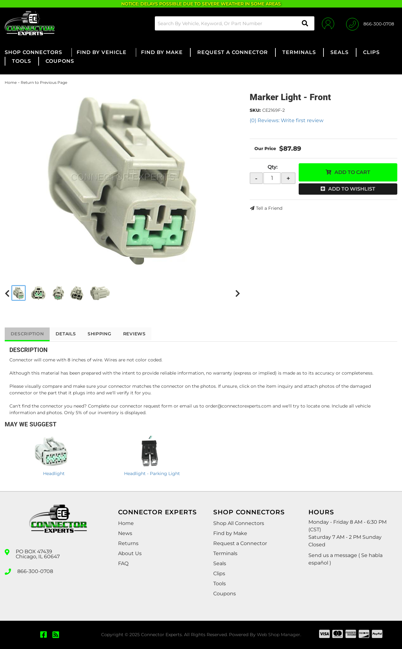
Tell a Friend (269, 208)
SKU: (255, 110)
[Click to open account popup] (327, 23)
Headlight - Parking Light (152, 473)
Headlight (54, 473)
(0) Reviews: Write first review (286, 120)
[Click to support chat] (370, 23)
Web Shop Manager (278, 634)
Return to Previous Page (44, 82)
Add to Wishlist (351, 189)
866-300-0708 (35, 571)
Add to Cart (352, 172)
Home (11, 82)
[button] (233, 23)
